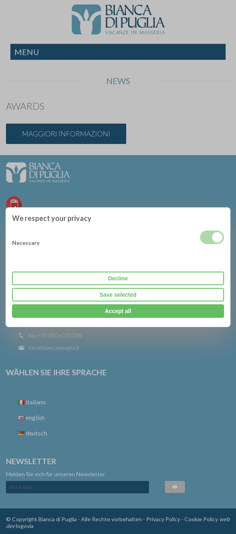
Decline (118, 278)
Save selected (118, 295)
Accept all (118, 311)
